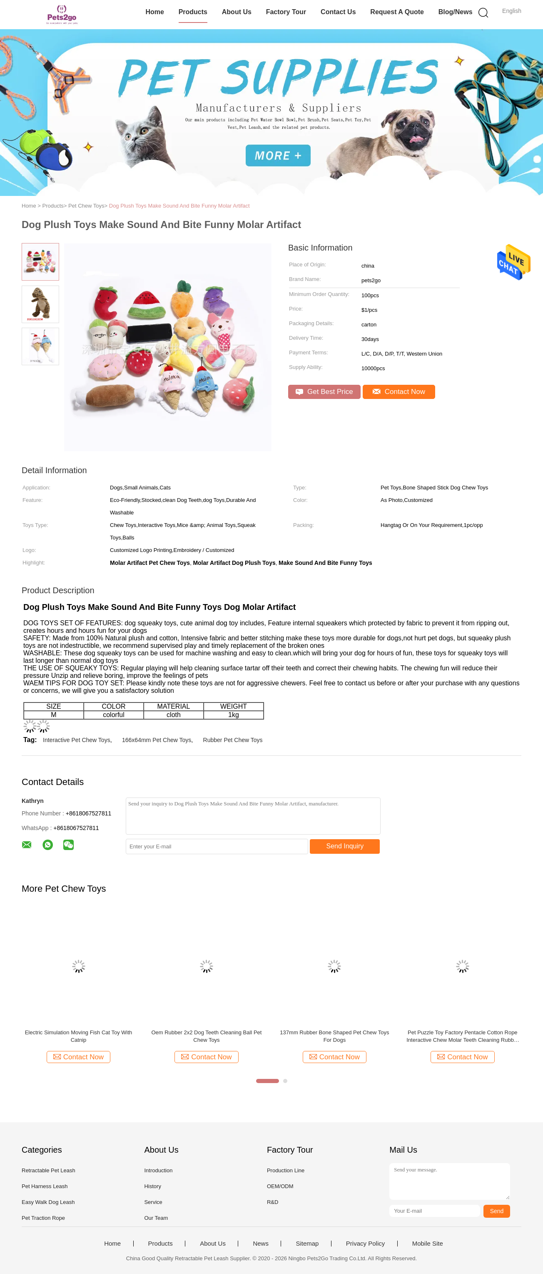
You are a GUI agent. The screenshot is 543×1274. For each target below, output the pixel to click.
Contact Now (399, 392)
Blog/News (455, 11)
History (152, 1186)
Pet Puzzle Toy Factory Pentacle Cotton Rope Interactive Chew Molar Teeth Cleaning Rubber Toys (462, 1036)
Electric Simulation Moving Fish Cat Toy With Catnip (78, 1036)
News (261, 1243)
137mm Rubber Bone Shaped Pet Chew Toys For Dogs (334, 1036)
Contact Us (338, 11)
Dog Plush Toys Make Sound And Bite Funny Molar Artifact (179, 206)
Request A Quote (397, 11)
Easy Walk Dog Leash (48, 1202)
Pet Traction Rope (43, 1218)
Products (193, 11)
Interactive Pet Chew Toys (76, 740)
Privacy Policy (365, 1243)
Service (153, 1202)
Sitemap (307, 1243)
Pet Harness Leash (45, 1186)
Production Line (285, 1170)
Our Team (156, 1218)
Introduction (158, 1170)
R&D (272, 1202)
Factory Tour (286, 11)
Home (154, 11)
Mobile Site (427, 1243)
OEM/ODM (280, 1186)
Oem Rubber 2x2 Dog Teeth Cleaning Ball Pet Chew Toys (206, 1036)
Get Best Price (324, 392)
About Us (237, 11)
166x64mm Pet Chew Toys (156, 740)
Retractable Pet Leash (48, 1170)
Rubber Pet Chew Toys (233, 740)
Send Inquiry (345, 846)
